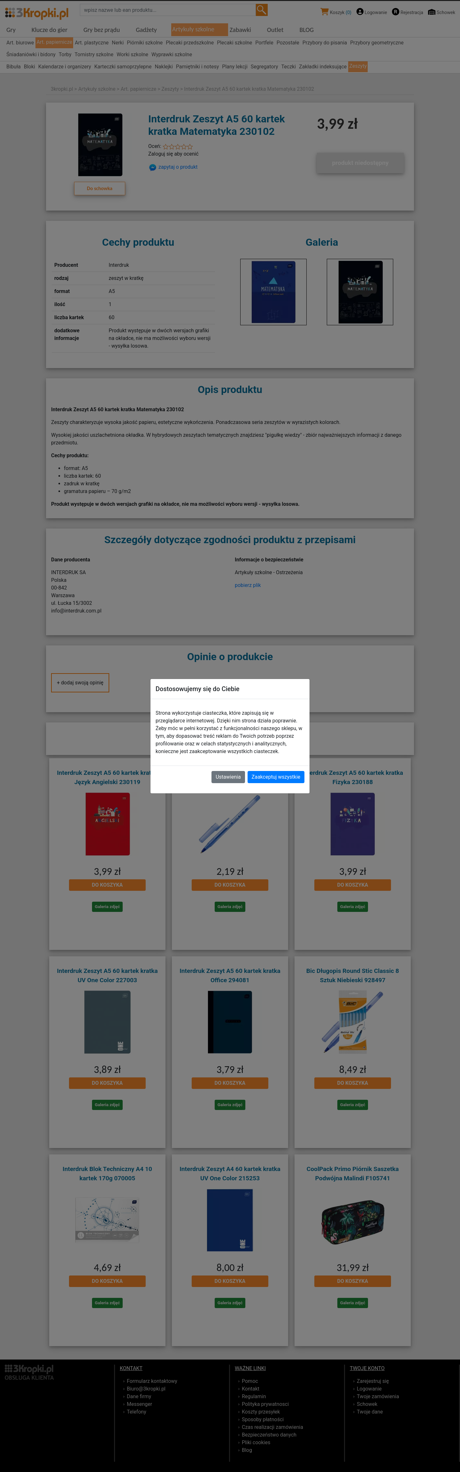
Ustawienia (228, 777)
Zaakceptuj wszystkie (276, 777)
